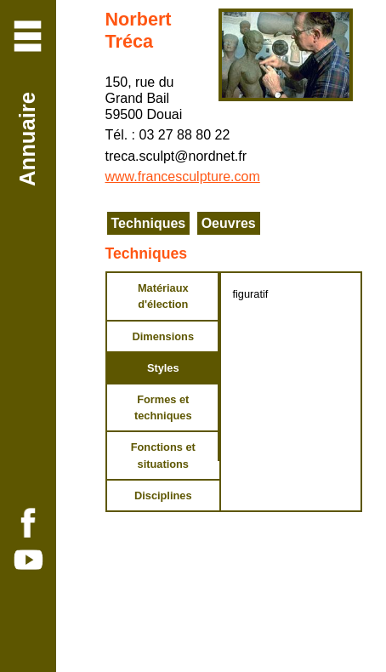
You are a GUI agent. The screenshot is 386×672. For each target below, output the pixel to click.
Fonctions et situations (163, 455)
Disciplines (163, 495)
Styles (163, 368)
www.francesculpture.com (182, 176)
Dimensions (163, 336)
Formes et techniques (163, 407)
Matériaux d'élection (163, 296)
